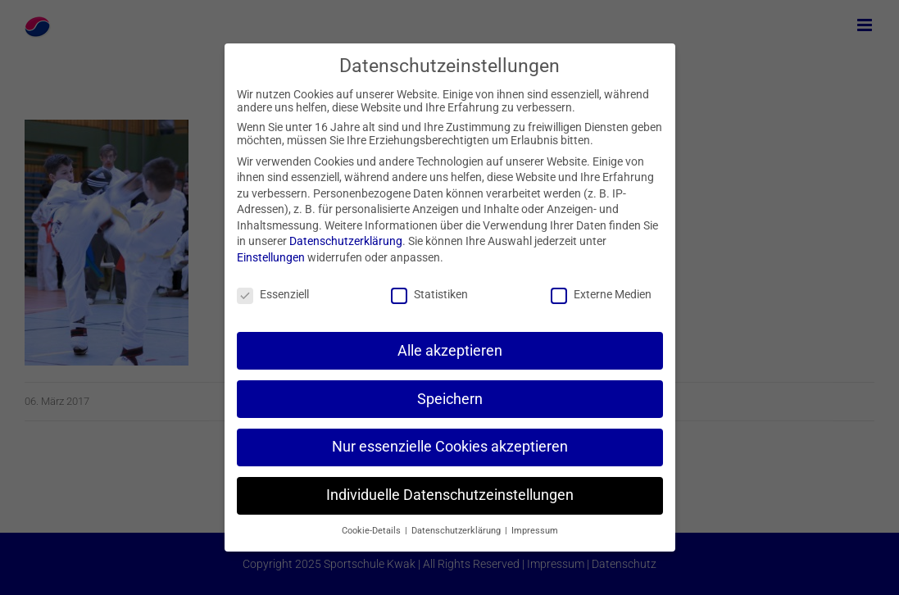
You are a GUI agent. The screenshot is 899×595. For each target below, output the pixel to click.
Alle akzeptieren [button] (449, 351)
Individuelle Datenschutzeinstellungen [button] (450, 495)
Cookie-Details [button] (372, 530)
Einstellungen (271, 257)
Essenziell (273, 294)
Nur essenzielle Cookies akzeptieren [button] (450, 446)
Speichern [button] (450, 399)
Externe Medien (601, 294)
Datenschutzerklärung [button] (457, 530)
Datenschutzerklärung (345, 241)
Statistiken (429, 294)
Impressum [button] (534, 530)
